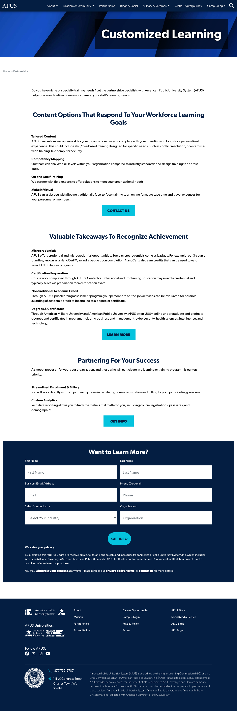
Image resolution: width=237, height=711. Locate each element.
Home (6, 71)
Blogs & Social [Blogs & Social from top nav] (129, 6)
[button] (27, 653)
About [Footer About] (77, 610)
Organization (128, 506)
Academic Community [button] (77, 6)
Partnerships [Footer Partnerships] (81, 623)
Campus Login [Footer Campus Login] (131, 617)
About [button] (51, 6)
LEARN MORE (118, 334)
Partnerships (20, 71)
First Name (31, 460)
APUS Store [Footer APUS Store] (178, 610)
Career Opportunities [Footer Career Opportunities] (136, 610)
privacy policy (115, 570)
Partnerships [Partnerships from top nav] (107, 6)
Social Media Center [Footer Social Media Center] (183, 617)
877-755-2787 (64, 670)
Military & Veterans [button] (155, 6)
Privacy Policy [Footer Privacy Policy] (131, 623)
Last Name (126, 460)
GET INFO (118, 421)
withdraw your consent (52, 570)
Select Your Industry (37, 506)
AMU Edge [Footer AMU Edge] (177, 623)
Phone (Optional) (130, 483)
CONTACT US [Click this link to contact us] (118, 210)
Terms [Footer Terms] (126, 630)
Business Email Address (39, 483)
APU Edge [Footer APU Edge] (177, 630)
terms (130, 570)
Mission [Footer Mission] (78, 617)
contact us (146, 570)
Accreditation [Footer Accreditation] (82, 630)
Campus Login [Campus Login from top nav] (216, 6)
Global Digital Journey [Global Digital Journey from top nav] (188, 6)
